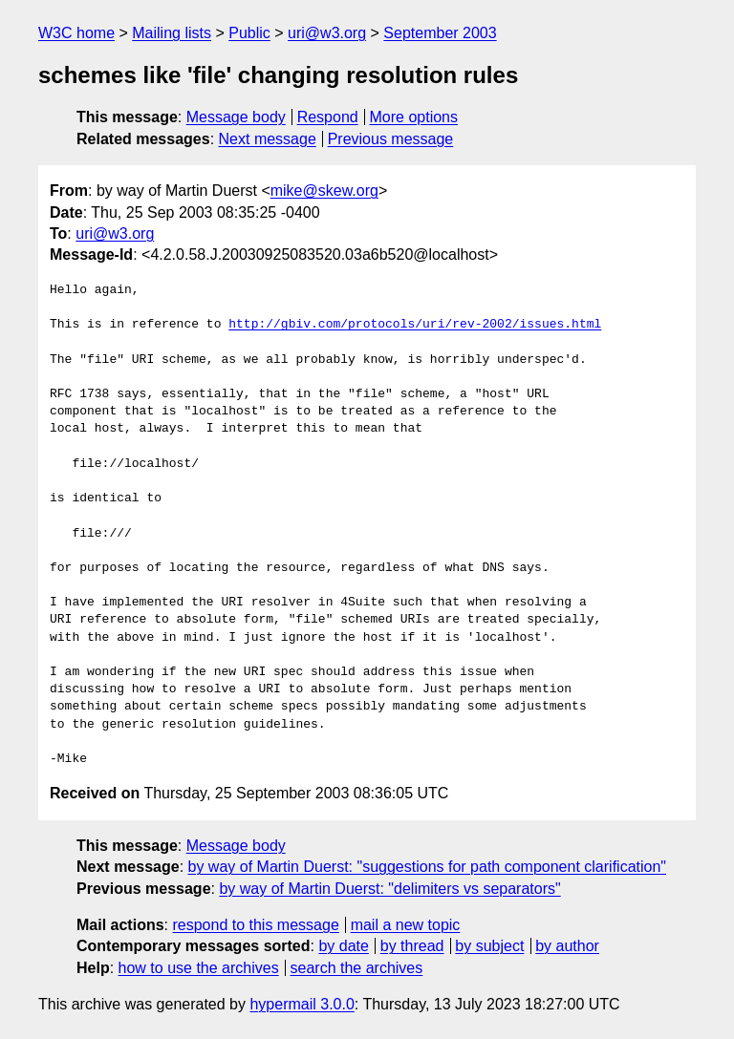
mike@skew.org (324, 190)
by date (343, 946)
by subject (489, 946)
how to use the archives (199, 968)
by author (567, 946)
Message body (236, 117)
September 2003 (439, 33)
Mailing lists (171, 33)
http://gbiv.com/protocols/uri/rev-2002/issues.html (414, 324)
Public (249, 33)
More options (414, 117)
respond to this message (255, 925)
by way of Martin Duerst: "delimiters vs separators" (389, 888)
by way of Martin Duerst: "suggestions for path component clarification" (427, 867)
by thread (412, 946)
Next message (267, 139)
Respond (327, 117)
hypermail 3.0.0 (301, 1004)
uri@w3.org (327, 33)
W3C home (76, 33)
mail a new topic (406, 925)
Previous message (391, 139)
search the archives (357, 968)
